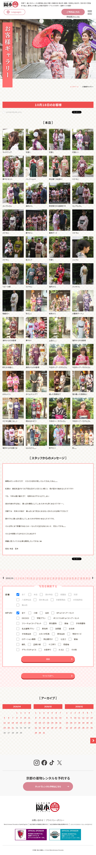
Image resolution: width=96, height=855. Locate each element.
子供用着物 (80, 624)
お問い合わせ (37, 820)
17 (51, 578)
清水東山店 (43, 600)
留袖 (76, 639)
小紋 (35, 613)
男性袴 (45, 629)
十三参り (52, 645)
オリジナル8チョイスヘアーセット (66, 618)
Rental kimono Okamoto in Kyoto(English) (16, 825)
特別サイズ (76, 634)
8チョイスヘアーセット (65, 613)
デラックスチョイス (29, 650)
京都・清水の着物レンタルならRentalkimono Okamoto (49, 850)
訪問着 (58, 629)
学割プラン (41, 618)
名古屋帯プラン (28, 629)
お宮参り (47, 650)
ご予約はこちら (73, 11)
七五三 (63, 639)
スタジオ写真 (44, 634)
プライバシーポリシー (55, 820)
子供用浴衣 (26, 634)
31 (89, 578)
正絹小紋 (37, 645)
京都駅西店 (60, 600)
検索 (48, 659)
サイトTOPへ (48, 676)
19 (56, 578)
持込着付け (48, 639)
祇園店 (63, 595)
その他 (74, 650)
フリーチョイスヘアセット (31, 624)
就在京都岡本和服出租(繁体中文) (59, 825)
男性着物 (53, 624)
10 (31, 578)
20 (59, 578)
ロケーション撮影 (29, 639)
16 (48, 578)
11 (34, 578)
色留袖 (66, 645)
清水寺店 (49, 595)
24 (70, 578)
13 (40, 578)
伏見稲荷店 (77, 600)
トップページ (74, 87)
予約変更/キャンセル (73, 17)
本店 (35, 595)
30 (87, 578)
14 (42, 578)
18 (53, 578)
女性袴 (71, 629)
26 (75, 578)
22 (65, 578)
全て (23, 595)
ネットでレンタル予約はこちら (48, 786)
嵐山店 (24, 605)
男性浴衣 (61, 634)
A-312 (61, 650)
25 (73, 578)
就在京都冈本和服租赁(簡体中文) (39, 825)
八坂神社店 (26, 600)
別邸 (76, 595)
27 (78, 578)
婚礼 (24, 645)
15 (45, 578)
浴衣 (47, 613)
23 (67, 578)
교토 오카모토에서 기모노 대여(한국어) (81, 825)
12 (37, 578)
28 (81, 578)
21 (62, 578)
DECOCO (25, 618)
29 (84, 578)
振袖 (66, 624)
